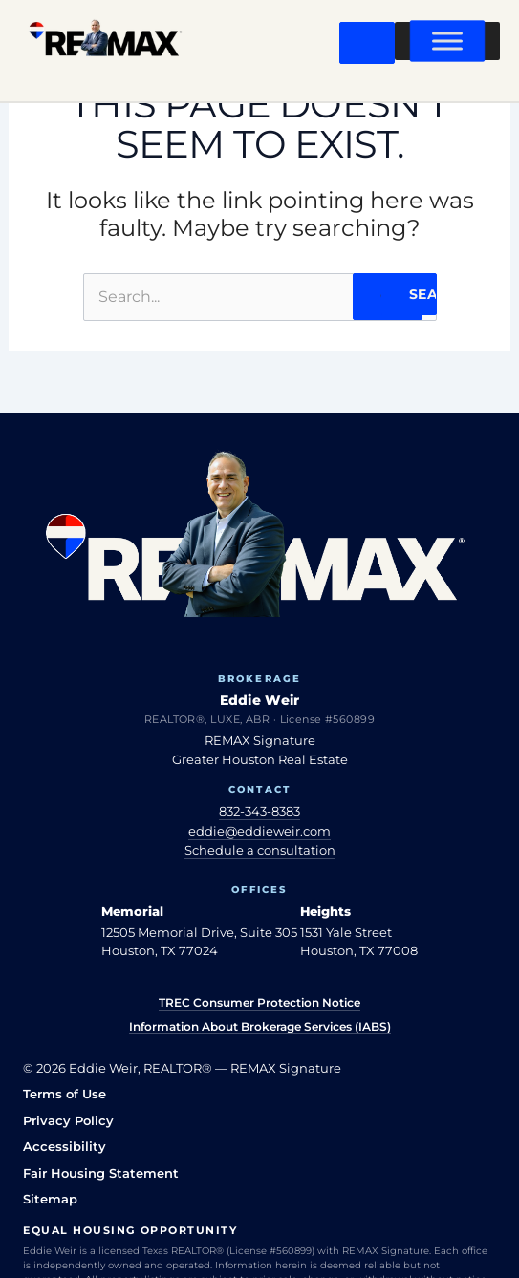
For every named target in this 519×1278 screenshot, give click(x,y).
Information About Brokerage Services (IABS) (260, 1026)
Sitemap (50, 1198)
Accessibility (64, 1146)
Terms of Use (64, 1093)
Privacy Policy (68, 1120)
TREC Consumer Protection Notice (259, 1002)
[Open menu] (367, 43)
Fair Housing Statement (101, 1173)
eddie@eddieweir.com (259, 831)
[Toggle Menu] (447, 41)
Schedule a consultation (259, 850)
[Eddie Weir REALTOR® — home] (105, 43)
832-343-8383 (259, 811)
